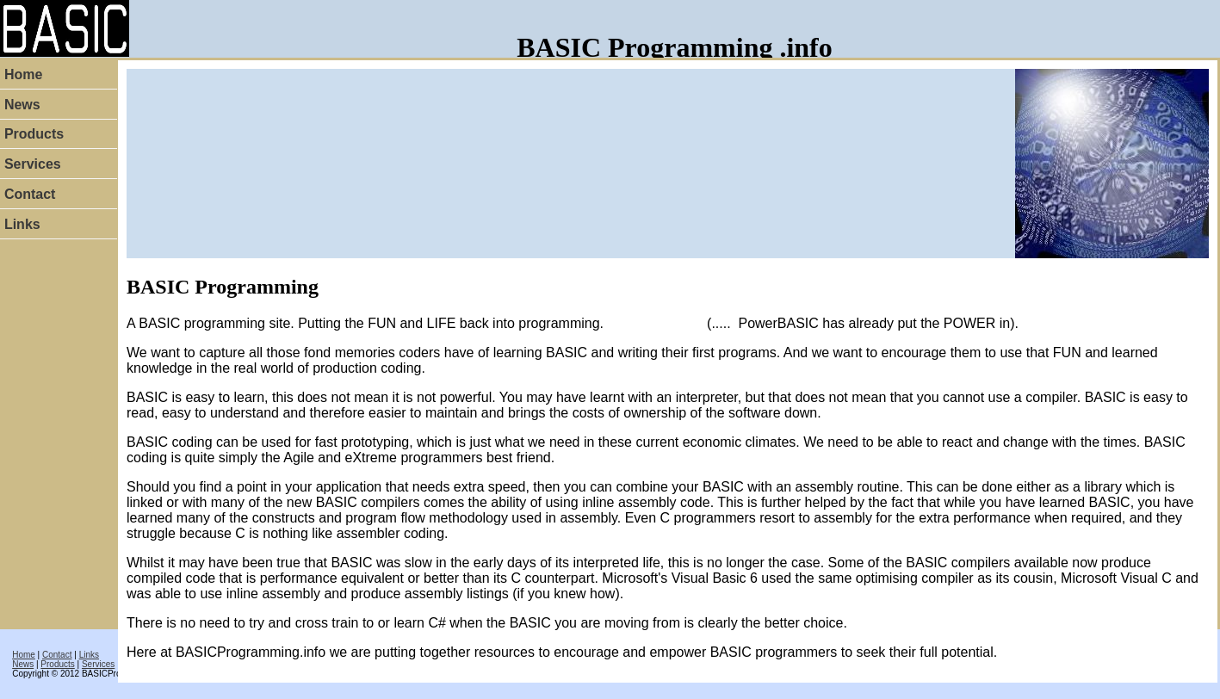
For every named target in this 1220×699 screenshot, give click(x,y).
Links (89, 654)
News (23, 664)
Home (23, 654)
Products (57, 664)
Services (98, 664)
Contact (56, 654)
